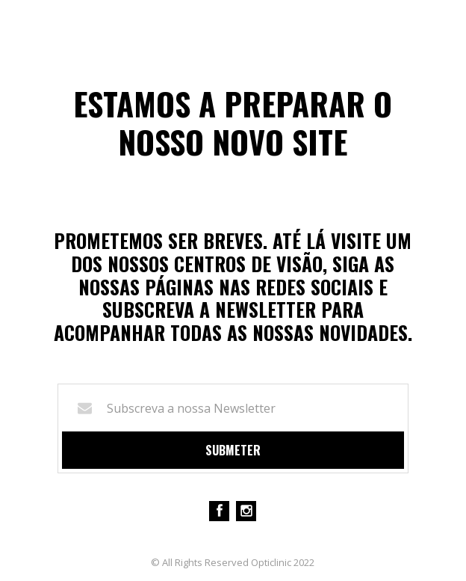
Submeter (233, 450)
